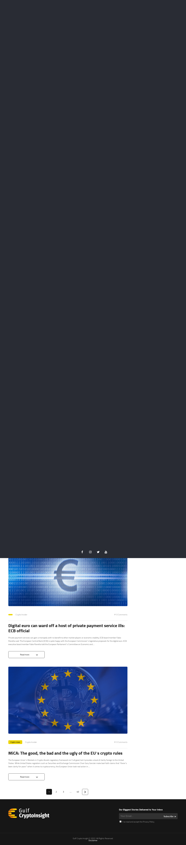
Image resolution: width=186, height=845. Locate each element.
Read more (24, 534)
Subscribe (169, 816)
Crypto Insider (21, 614)
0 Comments (121, 615)
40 (78, 791)
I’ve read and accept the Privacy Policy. (137, 821)
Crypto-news (15, 742)
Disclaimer (93, 840)
